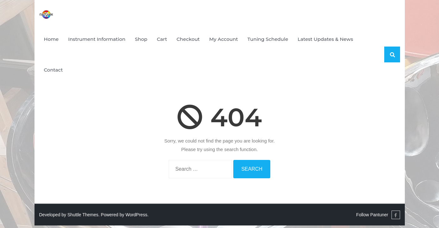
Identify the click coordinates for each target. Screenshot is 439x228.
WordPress (136, 214)
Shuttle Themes (82, 214)
